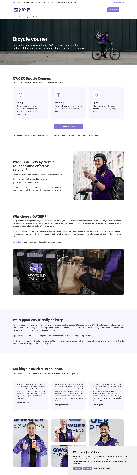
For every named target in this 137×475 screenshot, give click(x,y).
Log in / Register (119, 2)
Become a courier (68, 127)
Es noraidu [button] (87, 468)
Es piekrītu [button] (78, 468)
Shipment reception (25, 17)
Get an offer (113, 10)
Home (14, 17)
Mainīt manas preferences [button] (102, 468)
